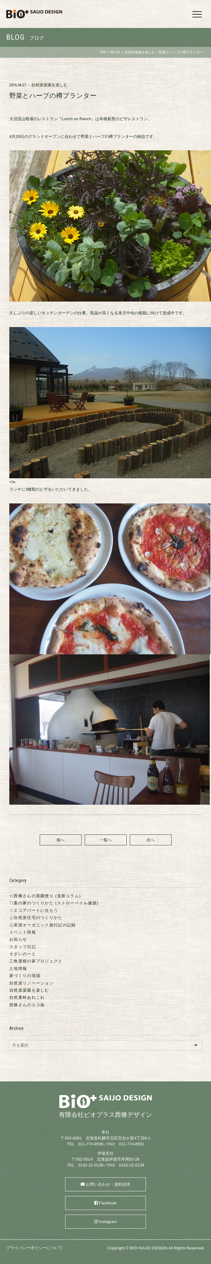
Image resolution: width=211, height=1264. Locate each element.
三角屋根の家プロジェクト (36, 961)
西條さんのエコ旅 (27, 1005)
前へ (60, 840)
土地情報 (18, 968)
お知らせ (18, 939)
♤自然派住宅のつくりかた (36, 917)
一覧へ (106, 840)
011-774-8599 (90, 1144)
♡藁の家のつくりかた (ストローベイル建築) (54, 903)
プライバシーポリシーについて (34, 1247)
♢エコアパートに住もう (33, 910)
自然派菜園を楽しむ (49, 85)
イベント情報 (22, 932)
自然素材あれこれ (27, 997)
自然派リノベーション (31, 983)
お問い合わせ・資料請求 (108, 1184)
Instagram (108, 1221)
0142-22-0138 (90, 1165)
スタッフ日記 (22, 946)
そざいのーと (22, 954)
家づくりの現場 (24, 975)
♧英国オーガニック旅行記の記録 (42, 925)
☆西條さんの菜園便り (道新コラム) (45, 895)
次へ (150, 840)
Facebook (108, 1203)
